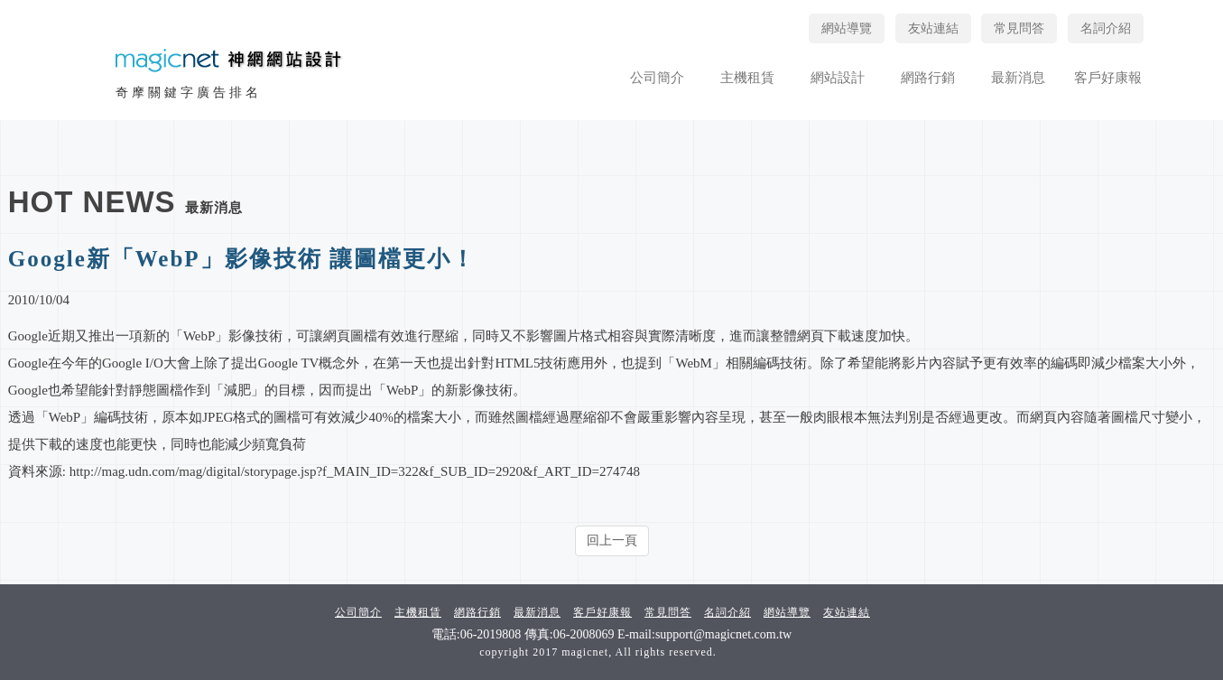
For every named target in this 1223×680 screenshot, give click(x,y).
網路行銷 (928, 77)
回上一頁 (612, 540)
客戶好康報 (1108, 77)
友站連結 (933, 28)
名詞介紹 (1105, 28)
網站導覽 (846, 28)
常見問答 (1019, 28)
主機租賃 (747, 77)
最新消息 (1018, 77)
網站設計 (838, 77)
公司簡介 (657, 77)
